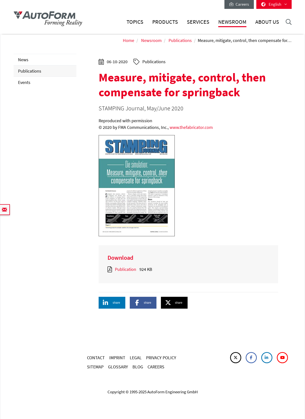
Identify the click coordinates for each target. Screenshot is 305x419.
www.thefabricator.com (191, 127)
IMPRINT (117, 357)
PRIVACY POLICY (161, 357)
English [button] (274, 4)
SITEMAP (95, 367)
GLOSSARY (118, 367)
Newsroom (232, 22)
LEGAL (136, 357)
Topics (135, 22)
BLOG (137, 367)
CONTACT (96, 357)
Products (165, 22)
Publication (125, 269)
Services (198, 22)
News (23, 59)
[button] (112, 303)
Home (128, 40)
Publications (180, 40)
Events (24, 82)
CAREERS (156, 367)
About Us (267, 22)
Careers (239, 4)
